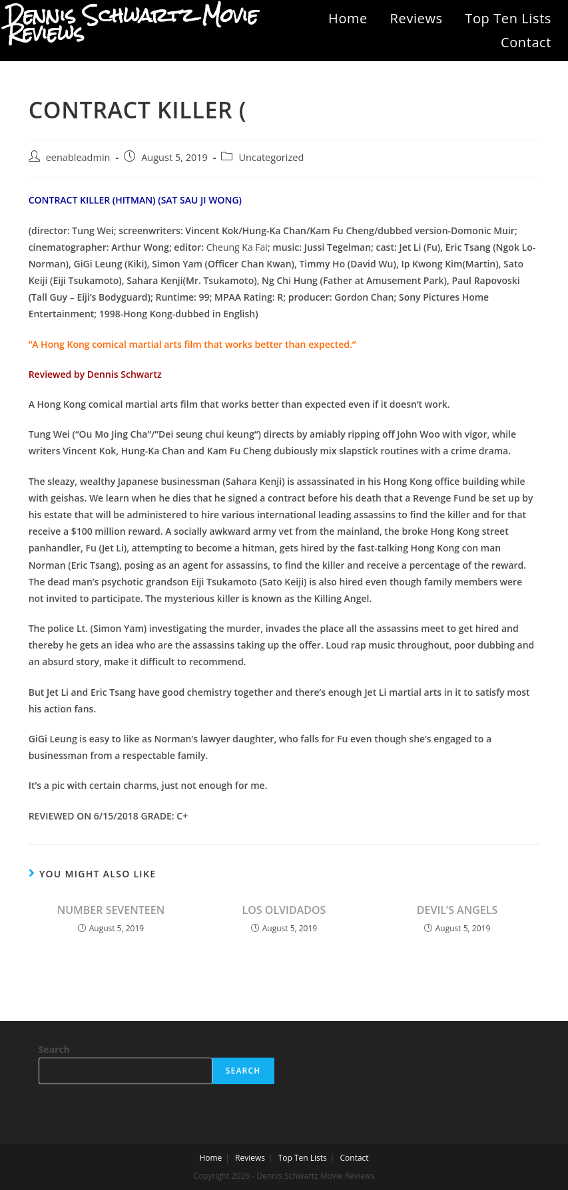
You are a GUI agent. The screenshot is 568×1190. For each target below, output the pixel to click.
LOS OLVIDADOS (284, 910)
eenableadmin (78, 157)
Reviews (416, 18)
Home (348, 18)
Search (54, 1049)
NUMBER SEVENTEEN (111, 910)
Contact (526, 42)
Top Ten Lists (508, 18)
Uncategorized (271, 157)
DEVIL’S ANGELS (457, 910)
